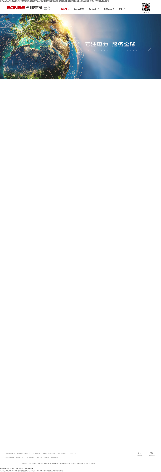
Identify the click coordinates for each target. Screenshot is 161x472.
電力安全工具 (72, 453)
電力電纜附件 (36, 453)
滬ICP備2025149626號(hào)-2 (89, 463)
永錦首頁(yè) (65, 9)
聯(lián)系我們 (54, 457)
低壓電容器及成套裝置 (49, 453)
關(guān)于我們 (79, 9)
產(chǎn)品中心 (94, 9)
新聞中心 (122, 9)
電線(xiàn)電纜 (62, 453)
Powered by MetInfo (75, 463)
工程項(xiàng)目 (109, 9)
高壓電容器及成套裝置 (23, 453)
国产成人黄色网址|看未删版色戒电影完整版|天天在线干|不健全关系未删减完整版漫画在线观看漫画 (31, 471)
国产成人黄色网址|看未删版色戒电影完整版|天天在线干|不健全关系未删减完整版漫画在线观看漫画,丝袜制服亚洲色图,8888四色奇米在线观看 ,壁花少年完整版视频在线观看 (54, 1)
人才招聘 (46, 457)
